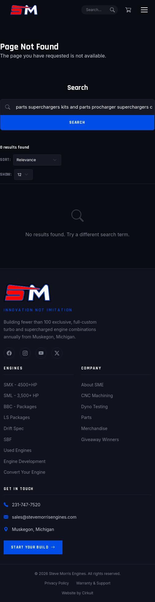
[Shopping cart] (128, 10)
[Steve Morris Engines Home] (24, 9)
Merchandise (94, 428)
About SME (92, 384)
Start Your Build (33, 547)
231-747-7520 (26, 504)
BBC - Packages (20, 406)
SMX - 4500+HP (20, 384)
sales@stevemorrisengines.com (44, 517)
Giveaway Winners (100, 439)
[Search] (99, 9)
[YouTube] (41, 353)
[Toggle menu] (144, 10)
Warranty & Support (93, 583)
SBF (8, 439)
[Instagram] (25, 353)
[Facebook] (9, 353)
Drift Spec (14, 428)
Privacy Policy (56, 583)
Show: (6, 174)
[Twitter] (56, 353)
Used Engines (18, 450)
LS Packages (17, 417)
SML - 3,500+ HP (21, 395)
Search (77, 122)
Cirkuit (87, 593)
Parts (86, 417)
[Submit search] (112, 10)
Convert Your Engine (24, 472)
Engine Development (24, 461)
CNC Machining (97, 395)
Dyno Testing (94, 406)
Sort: (5, 159)
